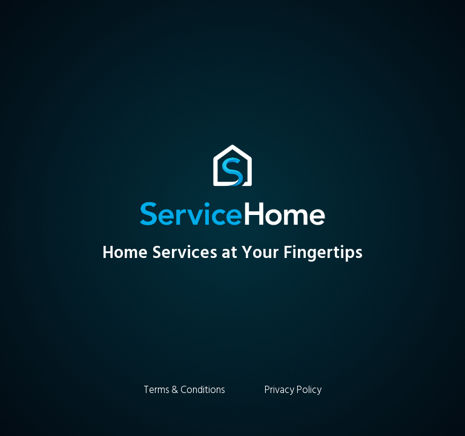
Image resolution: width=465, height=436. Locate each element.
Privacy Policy (293, 390)
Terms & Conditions (184, 390)
